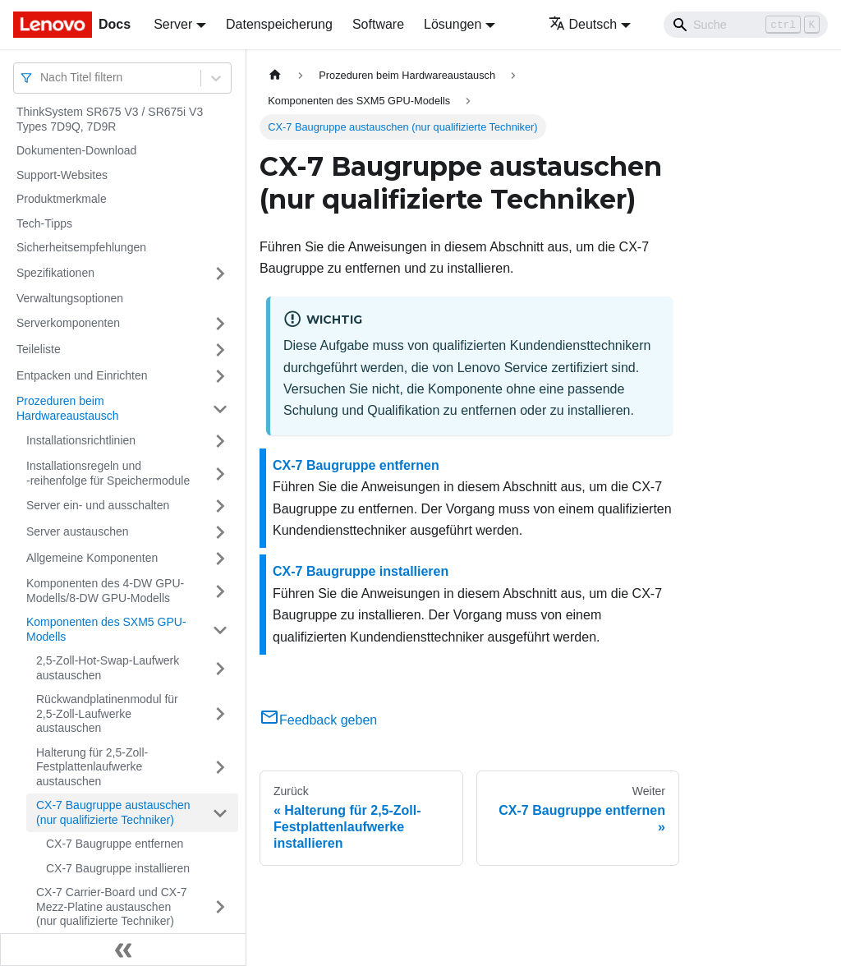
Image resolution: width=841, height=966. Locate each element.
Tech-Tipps (44, 223)
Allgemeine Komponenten (92, 557)
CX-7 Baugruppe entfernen (114, 843)
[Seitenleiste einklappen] (123, 949)
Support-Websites (62, 175)
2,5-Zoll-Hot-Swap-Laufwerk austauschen (107, 668)
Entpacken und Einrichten (82, 375)
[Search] (746, 25)
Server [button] (173, 24)
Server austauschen (77, 531)
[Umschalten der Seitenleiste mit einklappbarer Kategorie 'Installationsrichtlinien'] (220, 441)
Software (378, 24)
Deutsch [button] (583, 24)
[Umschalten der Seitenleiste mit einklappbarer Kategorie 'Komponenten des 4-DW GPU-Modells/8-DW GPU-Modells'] (220, 591)
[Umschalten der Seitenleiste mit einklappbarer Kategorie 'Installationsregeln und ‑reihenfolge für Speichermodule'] (220, 473)
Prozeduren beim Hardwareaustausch (67, 408)
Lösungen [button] (452, 24)
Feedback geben (318, 720)
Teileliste (38, 349)
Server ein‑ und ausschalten (97, 505)
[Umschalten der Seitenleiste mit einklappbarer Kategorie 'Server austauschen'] (220, 532)
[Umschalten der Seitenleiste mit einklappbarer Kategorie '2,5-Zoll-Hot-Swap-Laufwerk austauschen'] (220, 668)
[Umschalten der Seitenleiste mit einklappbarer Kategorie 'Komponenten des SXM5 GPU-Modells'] (220, 629)
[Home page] (275, 75)
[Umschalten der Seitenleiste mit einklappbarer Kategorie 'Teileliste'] (220, 350)
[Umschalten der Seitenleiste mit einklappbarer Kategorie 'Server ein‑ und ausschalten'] (220, 506)
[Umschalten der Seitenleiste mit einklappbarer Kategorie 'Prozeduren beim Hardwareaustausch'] (220, 408)
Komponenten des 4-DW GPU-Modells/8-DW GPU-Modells (105, 591)
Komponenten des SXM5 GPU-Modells (106, 629)
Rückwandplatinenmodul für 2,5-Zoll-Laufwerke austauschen (107, 713)
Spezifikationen (55, 272)
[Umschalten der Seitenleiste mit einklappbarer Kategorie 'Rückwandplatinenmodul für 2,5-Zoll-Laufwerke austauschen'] (220, 714)
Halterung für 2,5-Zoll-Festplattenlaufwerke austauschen (92, 767)
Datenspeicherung (279, 24)
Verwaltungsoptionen (69, 298)
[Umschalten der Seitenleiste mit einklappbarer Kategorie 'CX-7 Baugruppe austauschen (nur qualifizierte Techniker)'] (220, 813)
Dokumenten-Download (76, 150)
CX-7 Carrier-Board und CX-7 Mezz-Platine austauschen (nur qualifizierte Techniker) (111, 906)
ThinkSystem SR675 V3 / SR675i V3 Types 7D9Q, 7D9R (109, 119)
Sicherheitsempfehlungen (81, 247)
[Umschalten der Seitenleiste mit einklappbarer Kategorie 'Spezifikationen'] (220, 273)
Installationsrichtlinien (81, 440)
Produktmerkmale (61, 198)
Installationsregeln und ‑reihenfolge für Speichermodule (108, 473)
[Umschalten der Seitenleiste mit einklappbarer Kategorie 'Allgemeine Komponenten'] (220, 558)
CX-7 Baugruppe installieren (118, 868)
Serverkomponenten (68, 322)
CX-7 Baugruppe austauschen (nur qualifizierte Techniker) (113, 812)
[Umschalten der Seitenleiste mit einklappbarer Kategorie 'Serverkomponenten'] (220, 323)
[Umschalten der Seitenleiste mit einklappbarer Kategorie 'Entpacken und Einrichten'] (220, 376)
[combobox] (42, 77)
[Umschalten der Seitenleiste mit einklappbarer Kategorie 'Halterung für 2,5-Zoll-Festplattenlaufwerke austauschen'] (220, 767)
